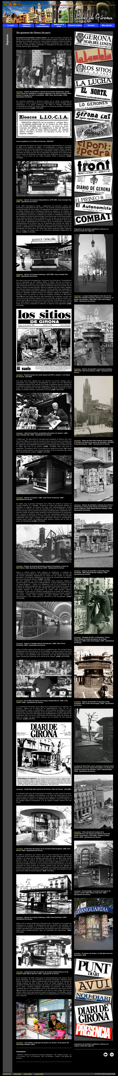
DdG (44, 871)
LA (29, 46)
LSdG (33, 108)
